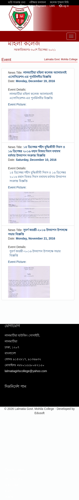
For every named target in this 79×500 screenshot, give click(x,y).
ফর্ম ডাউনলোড (14, 479)
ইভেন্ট (8, 491)
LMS (52, 5)
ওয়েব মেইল (12, 485)
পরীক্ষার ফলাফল (37, 2)
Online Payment (37, 5)
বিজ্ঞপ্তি (9, 497)
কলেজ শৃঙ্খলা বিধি (59, 2)
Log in (64, 5)
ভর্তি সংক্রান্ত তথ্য (16, 2)
